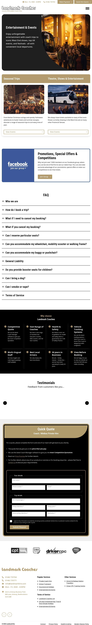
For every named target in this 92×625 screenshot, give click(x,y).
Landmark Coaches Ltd (47, 599)
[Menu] (86, 8)
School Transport (45, 584)
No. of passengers (19, 500)
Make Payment (65, 2)
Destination (52, 513)
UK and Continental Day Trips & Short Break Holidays (50, 603)
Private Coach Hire (45, 581)
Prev (5, 403)
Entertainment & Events (47, 590)
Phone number (18, 486)
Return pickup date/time (20, 513)
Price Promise (20, 456)
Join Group (44, 177)
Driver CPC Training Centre (75, 586)
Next (87, 403)
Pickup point (52, 506)
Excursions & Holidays (46, 587)
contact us (12, 462)
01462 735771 (11, 580)
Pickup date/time (18, 506)
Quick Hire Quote (82, 2)
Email (50, 486)
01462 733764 (49, 2)
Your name (16, 480)
